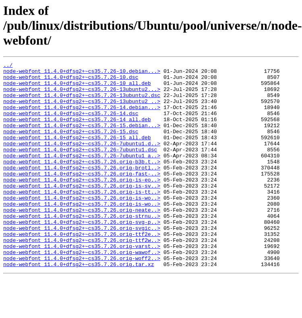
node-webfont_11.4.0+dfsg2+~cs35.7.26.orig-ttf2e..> (81, 269)
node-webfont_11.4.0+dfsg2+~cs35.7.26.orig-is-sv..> (81, 211)
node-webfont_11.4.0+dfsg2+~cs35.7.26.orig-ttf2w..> (81, 276)
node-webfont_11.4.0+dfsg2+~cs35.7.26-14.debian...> (81, 116)
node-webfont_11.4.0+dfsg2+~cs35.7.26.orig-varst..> (81, 283)
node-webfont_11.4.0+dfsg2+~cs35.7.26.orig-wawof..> (81, 290)
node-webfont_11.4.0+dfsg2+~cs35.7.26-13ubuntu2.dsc (81, 102)
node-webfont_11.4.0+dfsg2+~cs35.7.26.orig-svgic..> (81, 261)
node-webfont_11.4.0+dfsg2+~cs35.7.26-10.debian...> (81, 73)
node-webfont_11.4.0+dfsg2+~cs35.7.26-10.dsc (70, 80)
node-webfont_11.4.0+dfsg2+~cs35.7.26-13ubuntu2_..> (81, 109)
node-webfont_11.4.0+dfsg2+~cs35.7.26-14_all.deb (77, 131)
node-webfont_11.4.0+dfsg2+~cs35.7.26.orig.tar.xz (78, 305)
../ (7, 66)
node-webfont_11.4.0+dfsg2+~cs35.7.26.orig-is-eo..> (81, 203)
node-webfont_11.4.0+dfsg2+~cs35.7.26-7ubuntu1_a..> (81, 174)
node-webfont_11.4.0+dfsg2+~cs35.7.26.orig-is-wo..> (81, 225)
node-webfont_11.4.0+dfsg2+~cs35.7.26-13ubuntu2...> (81, 95)
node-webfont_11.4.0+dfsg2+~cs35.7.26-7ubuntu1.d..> (81, 160)
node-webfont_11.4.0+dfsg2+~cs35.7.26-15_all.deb (77, 153)
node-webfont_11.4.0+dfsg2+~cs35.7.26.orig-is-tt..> (81, 218)
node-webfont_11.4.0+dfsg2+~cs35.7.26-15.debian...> (81, 138)
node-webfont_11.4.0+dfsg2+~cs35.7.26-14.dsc (70, 124)
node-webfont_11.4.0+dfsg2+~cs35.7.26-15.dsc (70, 145)
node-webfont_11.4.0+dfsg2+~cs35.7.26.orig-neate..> (81, 240)
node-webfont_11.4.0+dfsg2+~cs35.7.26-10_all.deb (77, 87)
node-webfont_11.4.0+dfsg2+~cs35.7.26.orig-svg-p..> (81, 254)
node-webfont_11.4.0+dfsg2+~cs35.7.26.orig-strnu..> (81, 247)
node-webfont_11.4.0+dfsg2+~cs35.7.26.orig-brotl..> (81, 189)
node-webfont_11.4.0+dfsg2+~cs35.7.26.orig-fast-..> (81, 196)
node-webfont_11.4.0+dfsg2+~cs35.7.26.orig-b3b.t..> (81, 182)
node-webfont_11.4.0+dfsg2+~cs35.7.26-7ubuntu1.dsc (80, 167)
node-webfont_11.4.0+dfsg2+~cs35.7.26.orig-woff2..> (81, 297)
